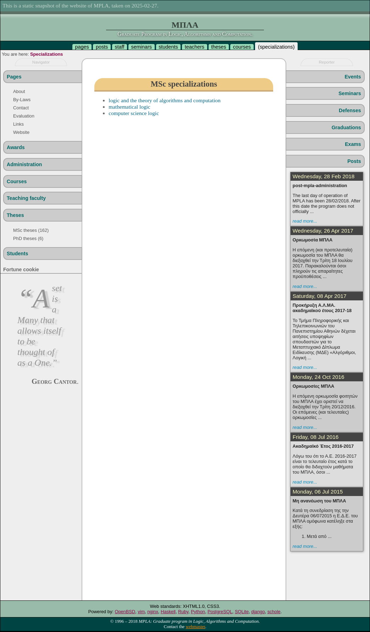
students (168, 47)
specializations (276, 47)
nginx (152, 611)
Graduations (346, 127)
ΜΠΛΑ (185, 24)
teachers (194, 47)
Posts (354, 161)
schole (274, 611)
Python (198, 611)
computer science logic (134, 113)
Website (21, 132)
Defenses (350, 110)
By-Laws (22, 99)
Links (18, 124)
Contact (21, 107)
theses (218, 47)
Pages (14, 77)
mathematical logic (129, 107)
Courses (17, 181)
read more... (305, 221)
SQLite (242, 611)
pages (82, 47)
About (19, 91)
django (258, 611)
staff (119, 47)
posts (102, 47)
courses (242, 47)
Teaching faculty (26, 198)
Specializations (46, 54)
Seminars (349, 93)
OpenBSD (125, 611)
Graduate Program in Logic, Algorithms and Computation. (184, 34)
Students (17, 253)
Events (352, 77)
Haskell (168, 611)
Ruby (183, 611)
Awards (16, 147)
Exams (353, 144)
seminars (141, 47)
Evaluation (23, 116)
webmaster (195, 626)
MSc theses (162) (31, 230)
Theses (15, 215)
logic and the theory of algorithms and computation (164, 100)
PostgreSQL (220, 611)
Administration (24, 164)
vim (141, 611)
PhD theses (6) (28, 238)
